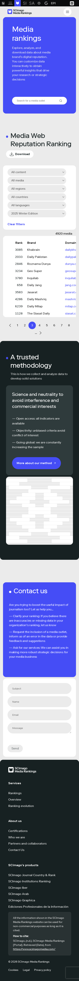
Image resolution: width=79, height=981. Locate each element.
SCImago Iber (18, 887)
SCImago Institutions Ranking (29, 881)
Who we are (16, 837)
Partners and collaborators (27, 843)
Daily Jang (34, 285)
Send (15, 748)
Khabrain (33, 249)
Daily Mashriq (36, 299)
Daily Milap (35, 306)
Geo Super (34, 271)
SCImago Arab (18, 894)
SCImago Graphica (21, 900)
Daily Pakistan (37, 257)
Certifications (18, 831)
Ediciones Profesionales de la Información (38, 906)
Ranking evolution (21, 806)
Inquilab (32, 278)
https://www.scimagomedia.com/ (34, 949)
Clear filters (16, 224)
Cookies (13, 970)
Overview (14, 799)
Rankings (14, 793)
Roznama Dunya (39, 264)
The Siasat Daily (38, 313)
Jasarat (32, 292)
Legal (26, 970)
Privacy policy (42, 970)
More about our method (34, 463)
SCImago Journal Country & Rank (31, 875)
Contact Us (16, 850)
